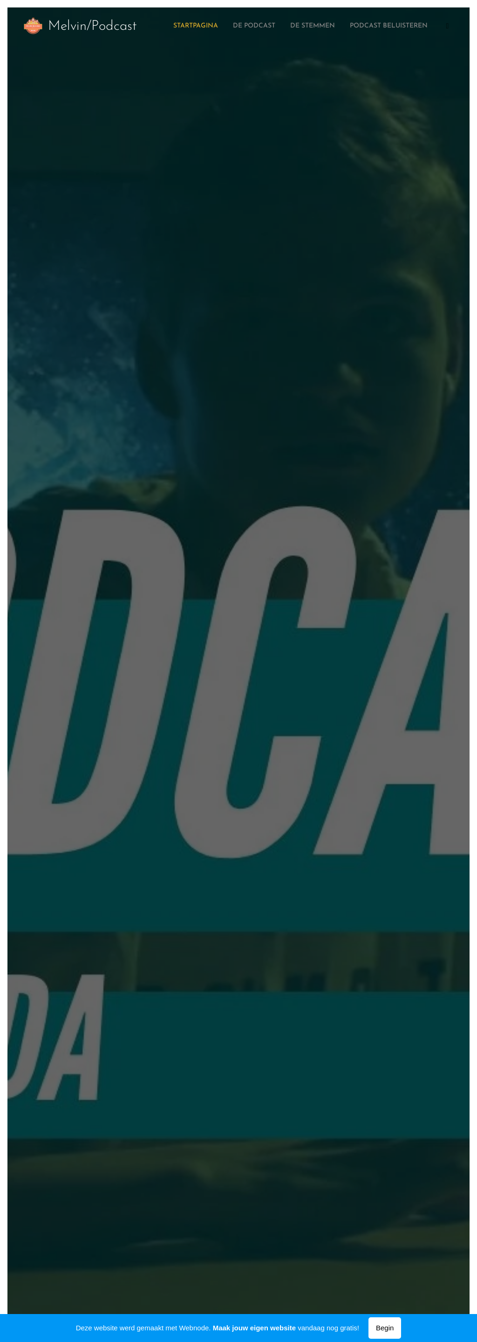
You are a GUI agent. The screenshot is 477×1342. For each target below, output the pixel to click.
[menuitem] (381, 26)
